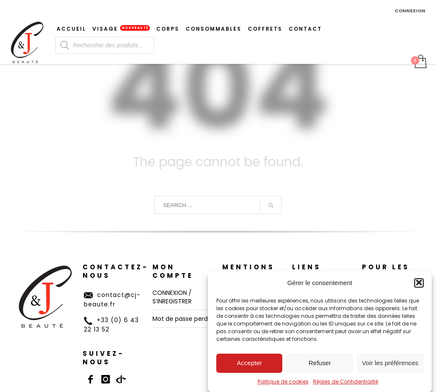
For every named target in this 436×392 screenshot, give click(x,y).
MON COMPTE (172, 271)
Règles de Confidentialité (345, 386)
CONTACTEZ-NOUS (116, 271)
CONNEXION (410, 10)
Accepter (249, 368)
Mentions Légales (248, 271)
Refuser (320, 368)
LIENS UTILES (309, 271)
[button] (419, 287)
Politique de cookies (283, 386)
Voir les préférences (390, 368)
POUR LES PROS (386, 271)
